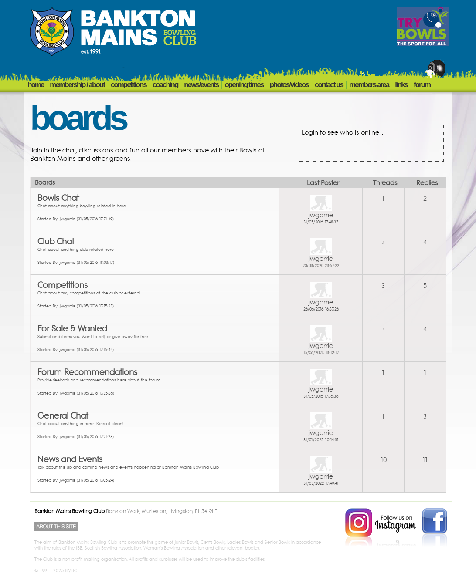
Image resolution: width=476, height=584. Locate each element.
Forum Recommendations (87, 372)
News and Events (69, 459)
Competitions (62, 285)
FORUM (422, 85)
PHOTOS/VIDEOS (289, 85)
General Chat (62, 416)
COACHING (165, 85)
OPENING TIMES (243, 85)
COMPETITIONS (128, 85)
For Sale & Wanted (72, 328)
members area (369, 85)
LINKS (401, 85)
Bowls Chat (58, 198)
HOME (35, 85)
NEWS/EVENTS (201, 85)
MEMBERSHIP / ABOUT (77, 85)
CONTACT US (329, 85)
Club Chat (55, 241)
